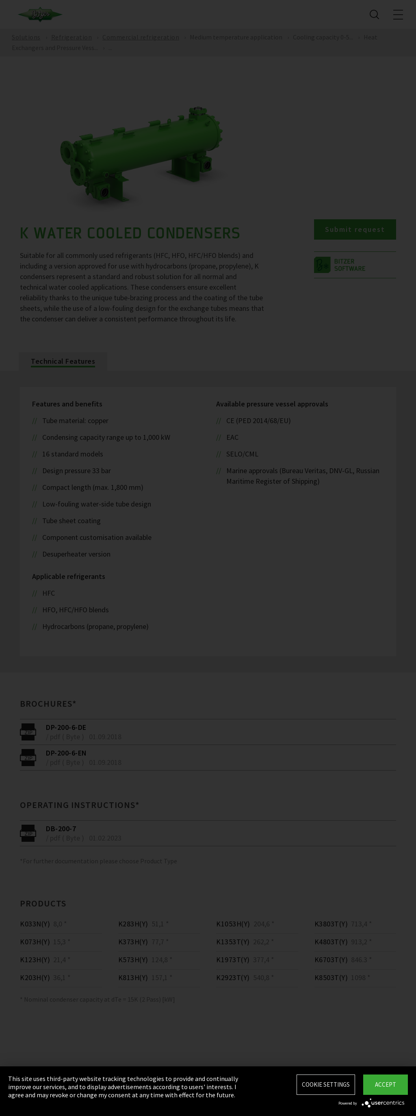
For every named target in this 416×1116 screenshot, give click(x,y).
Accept (385, 1084)
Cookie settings (326, 1084)
